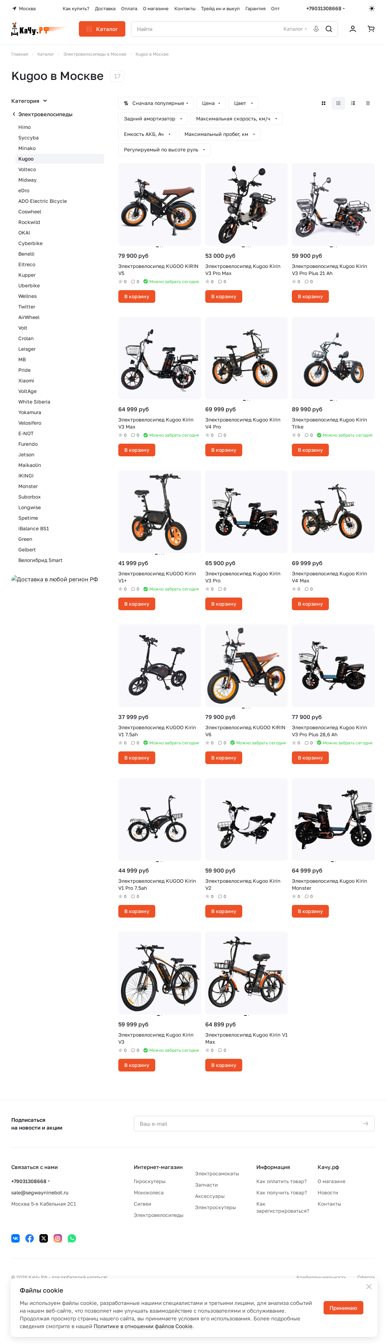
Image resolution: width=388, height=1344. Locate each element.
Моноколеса (149, 1192)
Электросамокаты (217, 1173)
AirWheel (28, 317)
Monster (28, 486)
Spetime (28, 518)
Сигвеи (142, 1204)
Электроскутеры (215, 1207)
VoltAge (27, 391)
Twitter (26, 307)
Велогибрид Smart (40, 560)
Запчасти (206, 1185)
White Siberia (34, 402)
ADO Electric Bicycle (42, 201)
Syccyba (28, 137)
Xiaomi (26, 380)
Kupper (27, 275)
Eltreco (26, 264)
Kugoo (25, 159)
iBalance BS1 (33, 528)
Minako (27, 148)
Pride (24, 370)
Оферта (366, 1277)
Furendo (28, 444)
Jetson (26, 454)
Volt (22, 328)
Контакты (329, 1204)
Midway (27, 180)
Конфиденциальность (321, 1277)
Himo (24, 127)
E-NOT (26, 433)
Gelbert (27, 549)
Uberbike (29, 285)
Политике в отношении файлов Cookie (143, 1326)
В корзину (136, 296)
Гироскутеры (149, 1181)
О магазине (331, 1181)
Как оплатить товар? (281, 1181)
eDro (23, 190)
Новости (328, 1192)
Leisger (27, 349)
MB (22, 359)
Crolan (26, 338)
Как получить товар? (281, 1192)
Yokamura (29, 412)
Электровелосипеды (45, 114)
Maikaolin (29, 465)
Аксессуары (210, 1196)
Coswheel (29, 211)
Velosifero (29, 423)
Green (25, 539)
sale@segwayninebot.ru (39, 1192)
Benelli (26, 254)
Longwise (29, 507)
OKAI (24, 233)
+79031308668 (324, 8)
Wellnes (27, 296)
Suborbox (29, 497)
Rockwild (29, 222)
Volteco (27, 169)
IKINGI (25, 476)
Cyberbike (30, 243)
